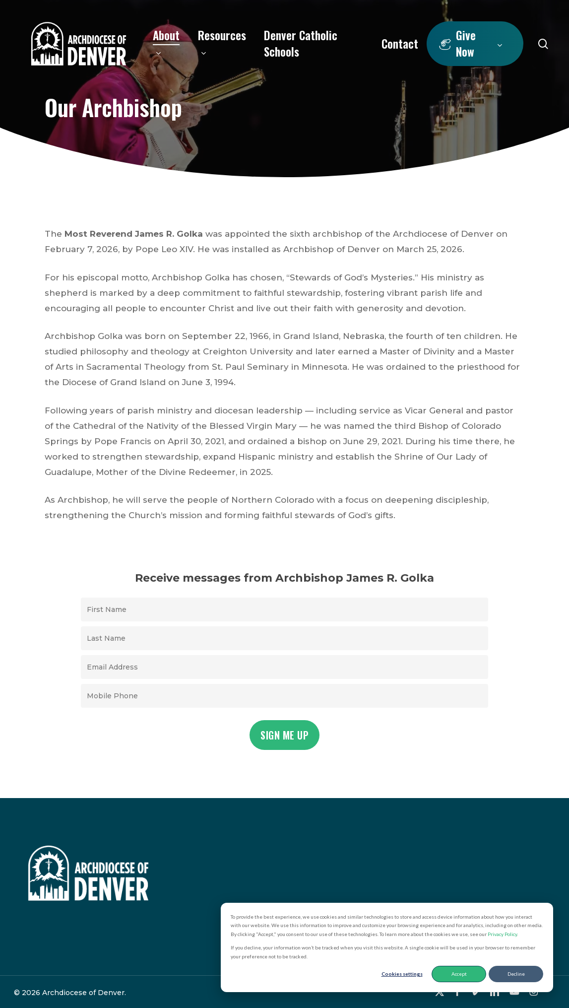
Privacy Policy (502, 934)
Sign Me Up (284, 735)
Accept (459, 974)
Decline (516, 974)
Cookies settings (402, 974)
